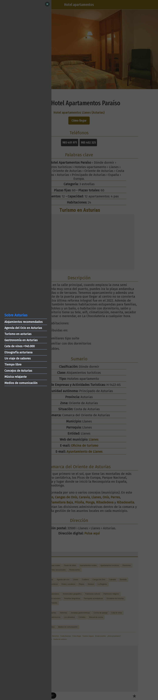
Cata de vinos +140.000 (19, 346)
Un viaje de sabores (17, 358)
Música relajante (15, 376)
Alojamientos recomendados (23, 322)
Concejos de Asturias (18, 370)
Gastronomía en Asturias (21, 340)
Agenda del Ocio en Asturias (23, 328)
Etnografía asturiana (18, 352)
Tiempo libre (12, 364)
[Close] (47, 4)
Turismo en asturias (17, 334)
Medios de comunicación (20, 383)
